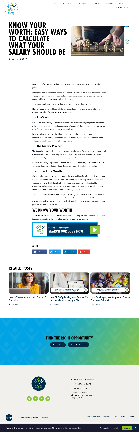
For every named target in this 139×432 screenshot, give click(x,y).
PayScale (36, 122)
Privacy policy (104, 428)
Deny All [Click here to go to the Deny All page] (115, 428)
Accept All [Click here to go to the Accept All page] (127, 428)
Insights (98, 5)
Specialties (71, 5)
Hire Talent (56, 5)
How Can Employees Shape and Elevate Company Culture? (110, 299)
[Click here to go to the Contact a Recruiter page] (78, 344)
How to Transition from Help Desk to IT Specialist (27, 299)
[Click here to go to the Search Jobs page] (58, 344)
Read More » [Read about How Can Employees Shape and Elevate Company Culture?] (95, 305)
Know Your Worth (67, 179)
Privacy (35, 417)
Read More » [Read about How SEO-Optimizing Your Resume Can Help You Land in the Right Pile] (54, 305)
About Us (85, 5)
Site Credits (44, 417)
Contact (110, 5)
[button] (39, 252)
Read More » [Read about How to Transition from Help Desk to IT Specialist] (13, 305)
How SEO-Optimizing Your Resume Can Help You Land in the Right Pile (69, 299)
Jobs (43, 5)
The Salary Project (39, 151)
